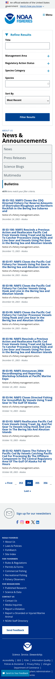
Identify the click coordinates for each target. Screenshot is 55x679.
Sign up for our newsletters (34, 513)
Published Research (16, 588)
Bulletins (11, 184)
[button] (15, 673)
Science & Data (13, 592)
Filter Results (27, 117)
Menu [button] (47, 14)
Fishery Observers (15, 579)
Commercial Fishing (16, 571)
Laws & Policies (13, 546)
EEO (19, 660)
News (8, 149)
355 (37, 483)
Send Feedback (15, 630)
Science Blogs (14, 166)
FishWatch (10, 550)
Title (7, 40)
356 (45, 483)
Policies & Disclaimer (14, 664)
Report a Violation (15, 609)
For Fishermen (10, 559)
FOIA (26, 660)
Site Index (10, 554)
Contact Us (8, 596)
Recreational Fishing (16, 575)
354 (29, 483)
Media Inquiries (13, 604)
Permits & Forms (14, 567)
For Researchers (11, 584)
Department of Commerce (26, 667)
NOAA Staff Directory (16, 620)
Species (9, 78)
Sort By (9, 93)
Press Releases (15, 157)
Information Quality (41, 660)
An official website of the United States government (28, 4)
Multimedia (12, 175)
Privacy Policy (33, 664)
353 (21, 483)
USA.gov (47, 664)
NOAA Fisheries (10, 538)
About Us (7, 130)
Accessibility (8, 660)
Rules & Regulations (16, 562)
